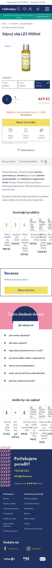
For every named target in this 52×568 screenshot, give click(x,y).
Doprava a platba (9, 484)
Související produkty (28, 161)
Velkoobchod (28, 489)
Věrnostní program (31, 479)
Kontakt (6, 479)
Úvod (4, 24)
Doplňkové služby (9, 499)
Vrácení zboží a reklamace (8, 505)
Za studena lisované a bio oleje (13, 28)
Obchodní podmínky (11, 489)
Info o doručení (26, 114)
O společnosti (8, 494)
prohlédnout (43, 16)
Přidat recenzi (26, 279)
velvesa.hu (26, 556)
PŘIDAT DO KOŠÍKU (26, 122)
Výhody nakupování (10, 512)
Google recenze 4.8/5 (28, 464)
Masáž (13, 24)
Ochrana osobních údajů (33, 509)
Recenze (45, 161)
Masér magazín (29, 499)
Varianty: (7, 78)
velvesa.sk (13, 556)
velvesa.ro (39, 556)
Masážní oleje (26, 24)
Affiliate (27, 494)
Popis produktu (9, 161)
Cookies (27, 504)
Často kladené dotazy (31, 484)
